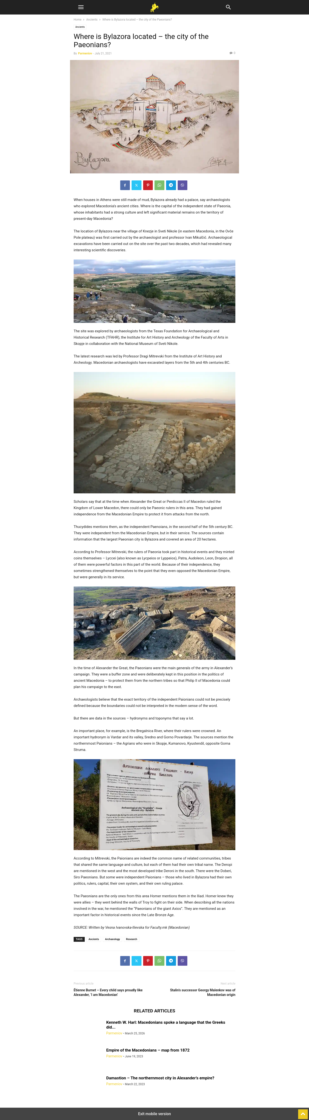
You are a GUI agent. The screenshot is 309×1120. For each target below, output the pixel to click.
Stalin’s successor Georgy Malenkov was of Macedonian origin (202, 992)
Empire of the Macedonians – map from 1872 (148, 1050)
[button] (81, 7)
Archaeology (112, 939)
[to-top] (303, 1112)
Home (77, 19)
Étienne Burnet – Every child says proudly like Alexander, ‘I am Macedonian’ (108, 992)
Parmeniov (85, 53)
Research (131, 939)
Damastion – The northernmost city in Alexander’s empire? (160, 1077)
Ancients (92, 19)
